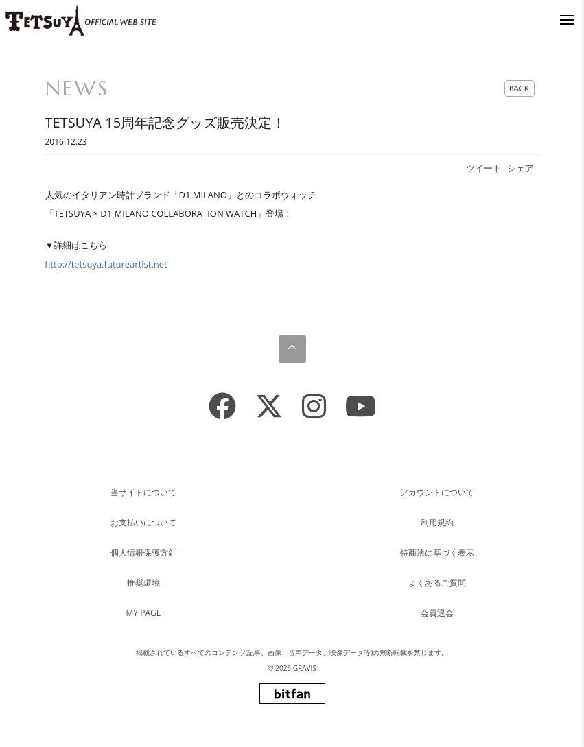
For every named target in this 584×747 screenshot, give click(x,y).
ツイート (484, 168)
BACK (519, 88)
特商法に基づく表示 (437, 552)
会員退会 (437, 613)
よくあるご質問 (437, 583)
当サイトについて (143, 492)
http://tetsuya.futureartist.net (106, 264)
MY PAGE (143, 613)
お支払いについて (143, 522)
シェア (520, 168)
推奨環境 (143, 583)
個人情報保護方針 (143, 552)
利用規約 (437, 522)
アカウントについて (437, 492)
